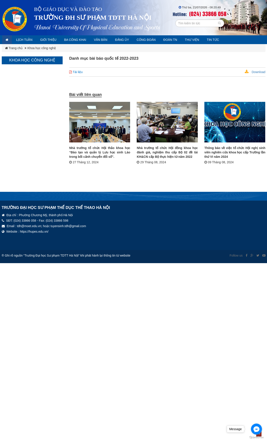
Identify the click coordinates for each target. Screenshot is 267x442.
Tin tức (233, 39)
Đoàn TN (187, 39)
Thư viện (210, 39)
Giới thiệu (53, 39)
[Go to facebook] (256, 429)
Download (255, 72)
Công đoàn (160, 39)
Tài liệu (76, 72)
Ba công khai (82, 39)
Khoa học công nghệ (41, 48)
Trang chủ (14, 48)
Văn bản (111, 39)
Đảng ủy (134, 39)
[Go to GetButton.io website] (256, 437)
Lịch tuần (27, 39)
